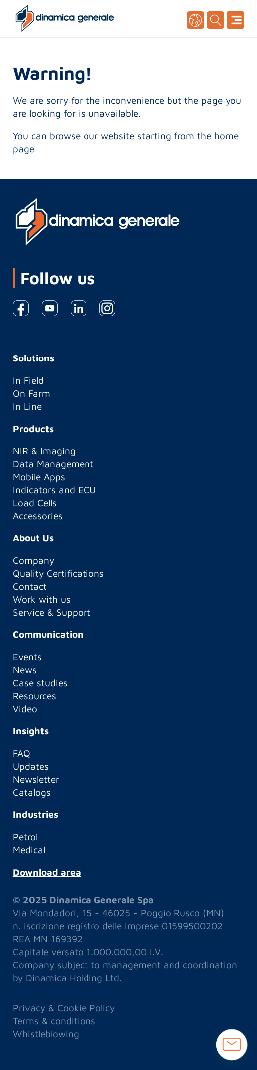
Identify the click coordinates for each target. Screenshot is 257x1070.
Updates (31, 766)
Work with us (42, 599)
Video (25, 708)
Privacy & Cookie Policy (64, 1007)
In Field (28, 380)
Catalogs (32, 792)
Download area (47, 872)
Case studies (40, 682)
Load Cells (35, 502)
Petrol (25, 836)
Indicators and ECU (54, 489)
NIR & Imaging (44, 451)
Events (27, 656)
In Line (27, 406)
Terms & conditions (54, 1020)
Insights (31, 730)
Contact (30, 586)
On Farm (31, 393)
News (25, 669)
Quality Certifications (58, 573)
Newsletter (36, 779)
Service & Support (51, 612)
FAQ (21, 753)
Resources (34, 695)
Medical (29, 849)
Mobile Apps (39, 476)
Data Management (53, 463)
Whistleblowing (46, 1033)
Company (33, 560)
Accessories (38, 515)
